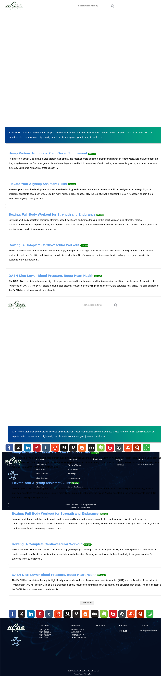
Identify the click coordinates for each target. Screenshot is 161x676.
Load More (87, 602)
